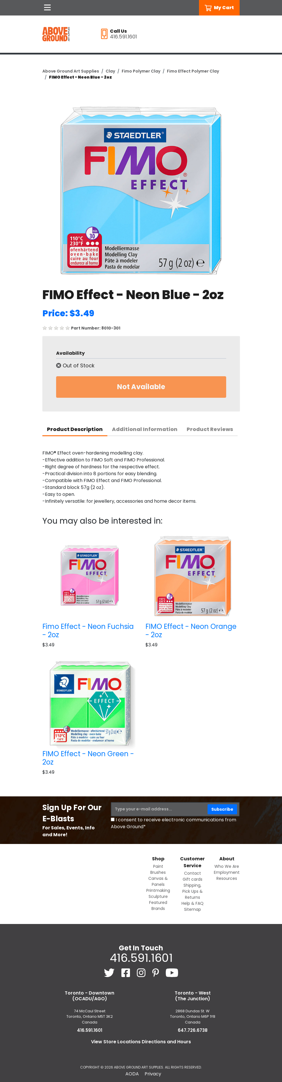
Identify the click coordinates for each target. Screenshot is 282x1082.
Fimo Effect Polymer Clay (193, 71)
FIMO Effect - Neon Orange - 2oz (190, 631)
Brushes (158, 872)
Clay (110, 71)
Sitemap (192, 909)
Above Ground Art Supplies (70, 71)
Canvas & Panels (158, 881)
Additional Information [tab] (145, 429)
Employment (227, 872)
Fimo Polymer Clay (141, 71)
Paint (158, 866)
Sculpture (158, 896)
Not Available (141, 386)
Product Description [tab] (75, 429)
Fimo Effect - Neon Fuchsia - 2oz (88, 631)
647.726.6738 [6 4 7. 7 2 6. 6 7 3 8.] (193, 1030)
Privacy (153, 1074)
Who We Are (226, 866)
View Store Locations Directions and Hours (141, 1041)
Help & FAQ (193, 903)
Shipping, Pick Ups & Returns (192, 891)
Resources (226, 878)
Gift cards (192, 879)
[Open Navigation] (47, 7)
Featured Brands (158, 905)
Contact (192, 873)
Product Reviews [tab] (210, 429)
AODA (132, 1074)
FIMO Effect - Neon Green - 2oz (88, 758)
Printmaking (158, 890)
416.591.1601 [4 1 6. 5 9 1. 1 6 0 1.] (141, 958)
